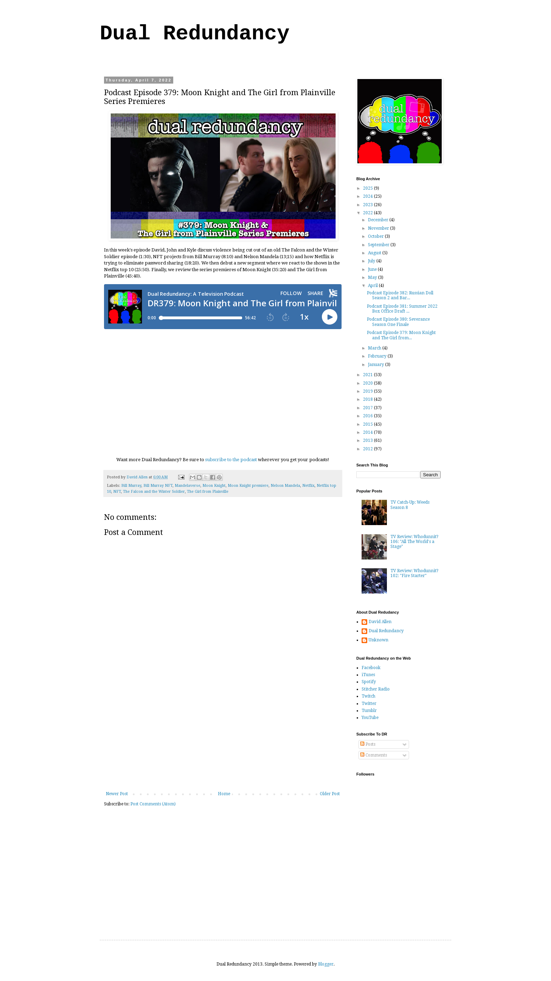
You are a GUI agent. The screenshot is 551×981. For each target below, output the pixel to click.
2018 (368, 399)
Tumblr (369, 710)
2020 (368, 383)
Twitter (369, 703)
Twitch (368, 696)
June (373, 269)
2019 (368, 391)
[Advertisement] (223, 739)
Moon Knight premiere (248, 485)
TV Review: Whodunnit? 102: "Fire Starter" (414, 573)
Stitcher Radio (376, 689)
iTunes (368, 674)
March (375, 348)
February (378, 356)
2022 (368, 212)
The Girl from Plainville (207, 491)
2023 (368, 204)
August (375, 252)
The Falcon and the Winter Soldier (154, 491)
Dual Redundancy (195, 34)
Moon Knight (214, 485)
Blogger (325, 964)
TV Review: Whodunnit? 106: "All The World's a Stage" (414, 541)
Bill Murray (131, 485)
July (372, 261)
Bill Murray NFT (158, 485)
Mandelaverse (187, 485)
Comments (373, 755)
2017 (368, 407)
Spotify (369, 681)
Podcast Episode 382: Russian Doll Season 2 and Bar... (400, 295)
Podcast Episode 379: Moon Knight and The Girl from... (401, 335)
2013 (368, 440)
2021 (368, 374)
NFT (117, 491)
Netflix (308, 485)
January (376, 364)
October (376, 236)
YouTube (370, 717)
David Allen (380, 621)
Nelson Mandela (285, 485)
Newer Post (117, 793)
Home (224, 793)
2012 (368, 448)
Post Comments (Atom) (153, 804)
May (373, 277)
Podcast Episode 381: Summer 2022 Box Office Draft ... (402, 309)
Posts (367, 744)
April (373, 285)
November (379, 228)
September (379, 244)
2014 (368, 432)
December (378, 219)
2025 (368, 188)
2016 (368, 415)
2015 (368, 424)
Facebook (371, 667)
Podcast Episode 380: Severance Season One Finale (398, 322)
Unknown (378, 639)
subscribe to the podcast (231, 459)
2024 (368, 196)
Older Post (330, 793)
